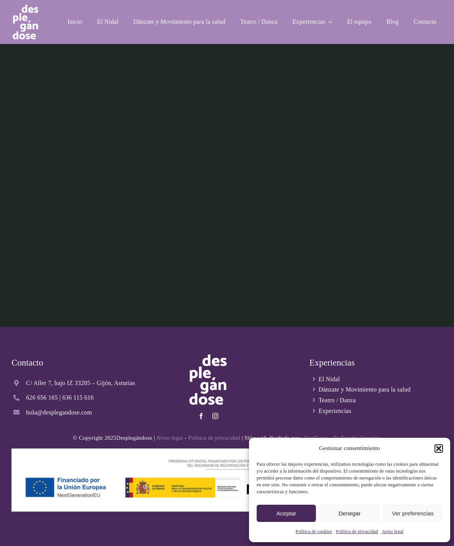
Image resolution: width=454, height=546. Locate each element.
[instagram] (215, 416)
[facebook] (201, 416)
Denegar (349, 513)
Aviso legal (393, 531)
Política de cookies (314, 531)
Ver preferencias (413, 513)
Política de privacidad (357, 531)
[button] (439, 448)
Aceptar (286, 513)
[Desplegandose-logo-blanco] (25, 6)
